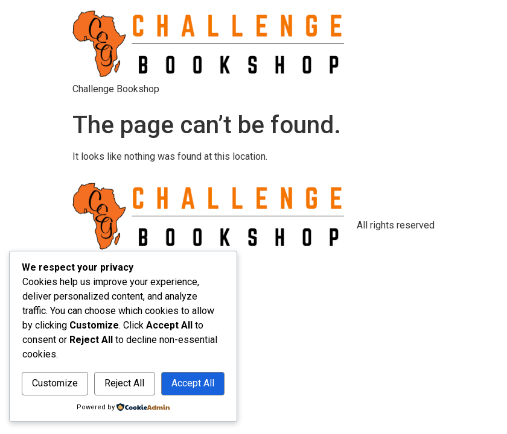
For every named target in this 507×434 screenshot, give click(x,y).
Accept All (192, 383)
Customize (55, 383)
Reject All (124, 383)
